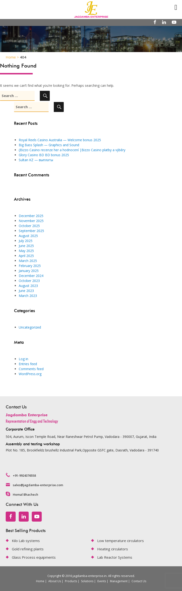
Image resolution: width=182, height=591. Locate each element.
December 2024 (31, 275)
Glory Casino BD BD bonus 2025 (44, 155)
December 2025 (31, 215)
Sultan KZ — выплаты (36, 160)
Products (71, 581)
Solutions (87, 581)
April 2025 (26, 255)
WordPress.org (30, 374)
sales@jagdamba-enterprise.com (38, 485)
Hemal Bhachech (25, 494)
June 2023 (26, 290)
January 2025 (29, 270)
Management (118, 581)
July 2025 (25, 240)
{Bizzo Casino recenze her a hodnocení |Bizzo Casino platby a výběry (72, 150)
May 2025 (26, 250)
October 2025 (29, 225)
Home (40, 581)
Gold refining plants (28, 549)
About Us (54, 581)
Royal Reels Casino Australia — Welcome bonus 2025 (60, 140)
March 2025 (28, 260)
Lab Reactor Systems (114, 557)
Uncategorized (30, 327)
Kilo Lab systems (26, 540)
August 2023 (28, 285)
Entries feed (28, 364)
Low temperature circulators (120, 540)
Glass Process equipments (34, 557)
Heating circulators (112, 549)
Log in (23, 359)
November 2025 (31, 220)
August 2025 (28, 235)
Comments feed (31, 369)
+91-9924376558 (24, 475)
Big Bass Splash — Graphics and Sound (49, 145)
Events (101, 581)
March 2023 (28, 295)
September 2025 (31, 230)
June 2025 (26, 245)
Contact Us (139, 581)
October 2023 (29, 280)
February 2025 (30, 265)
